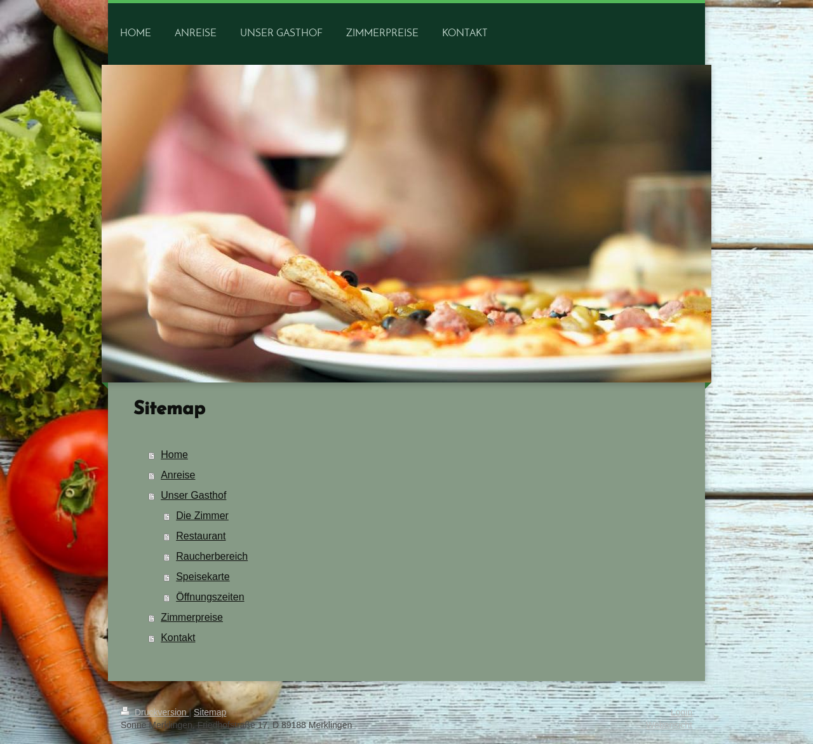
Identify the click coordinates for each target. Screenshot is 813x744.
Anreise (178, 475)
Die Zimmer (202, 515)
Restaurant (200, 536)
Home (174, 454)
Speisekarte (203, 576)
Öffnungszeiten (210, 597)
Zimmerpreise (192, 617)
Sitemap (210, 712)
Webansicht (669, 725)
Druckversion (155, 712)
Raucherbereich (212, 556)
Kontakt (178, 637)
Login (681, 712)
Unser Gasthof (193, 495)
